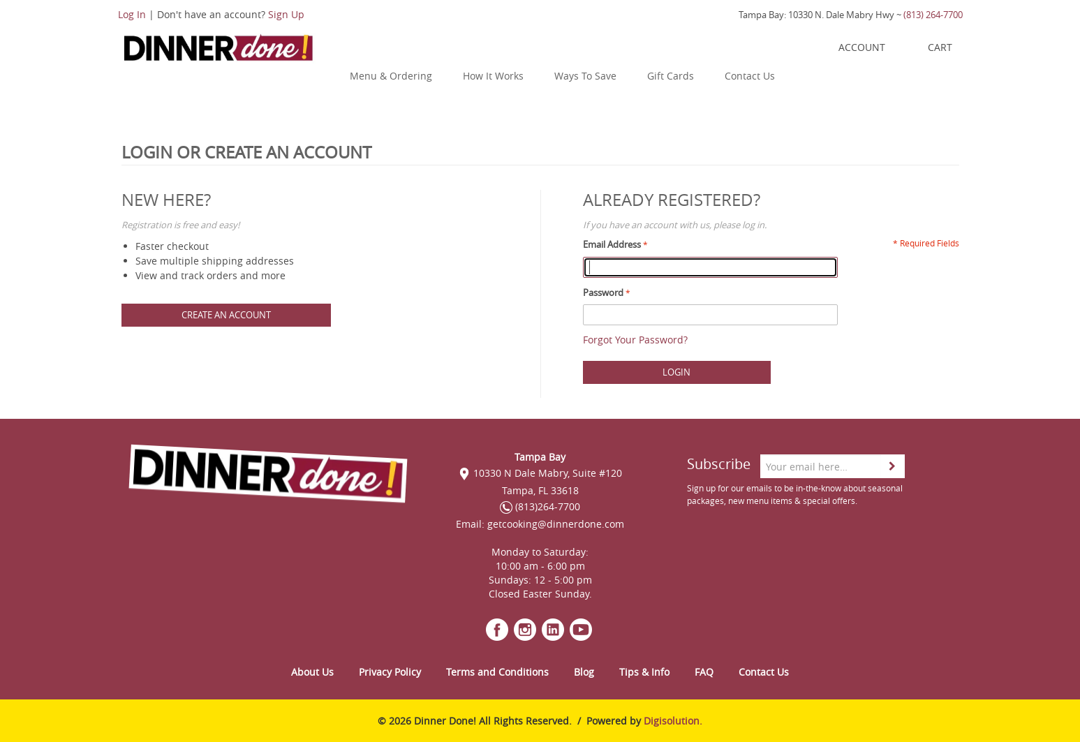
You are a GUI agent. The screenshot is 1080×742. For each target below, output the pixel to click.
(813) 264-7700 (933, 14)
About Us (312, 671)
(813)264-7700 (540, 506)
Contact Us (750, 75)
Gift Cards (670, 75)
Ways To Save (585, 75)
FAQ (704, 671)
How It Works (493, 75)
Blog (584, 671)
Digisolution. (673, 720)
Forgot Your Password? (635, 339)
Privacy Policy (390, 671)
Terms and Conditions (497, 671)
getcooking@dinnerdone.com (555, 523)
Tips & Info (644, 671)
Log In (132, 14)
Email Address (612, 244)
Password (603, 292)
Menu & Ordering (391, 75)
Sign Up (286, 14)
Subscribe (718, 463)
